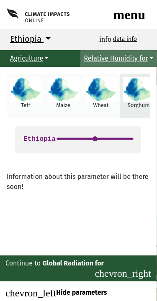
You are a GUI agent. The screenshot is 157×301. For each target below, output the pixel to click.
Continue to (78, 269)
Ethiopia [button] (27, 39)
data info (125, 39)
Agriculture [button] (26, 58)
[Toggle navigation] (129, 14)
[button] (25, 96)
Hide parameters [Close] (56, 293)
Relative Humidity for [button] (116, 58)
